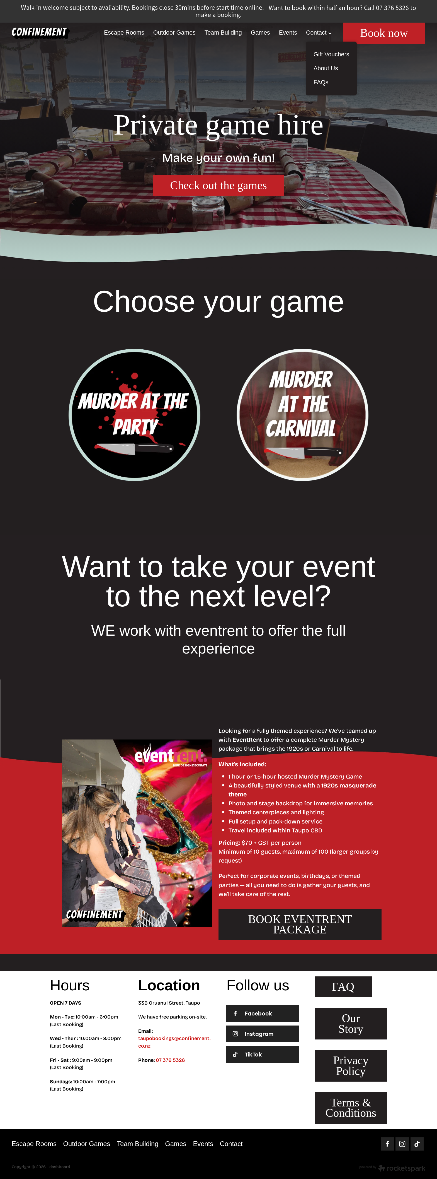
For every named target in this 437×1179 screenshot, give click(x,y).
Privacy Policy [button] (350, 1065)
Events (288, 32)
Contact (319, 32)
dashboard (59, 1167)
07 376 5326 (170, 1059)
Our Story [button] (350, 1023)
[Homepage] (53, 33)
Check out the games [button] (218, 185)
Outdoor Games (174, 32)
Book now (384, 33)
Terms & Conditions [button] (351, 1107)
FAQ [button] (343, 986)
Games (260, 32)
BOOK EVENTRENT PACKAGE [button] (300, 924)
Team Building (223, 32)
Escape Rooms (124, 32)
